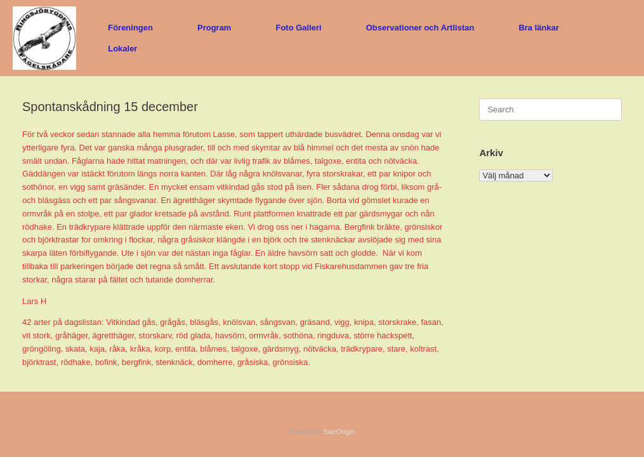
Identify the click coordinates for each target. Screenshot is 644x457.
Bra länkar (538, 27)
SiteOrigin (339, 431)
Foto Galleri (298, 27)
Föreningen (130, 27)
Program (214, 27)
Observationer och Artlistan (420, 27)
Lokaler (122, 48)
